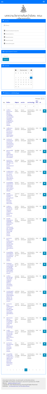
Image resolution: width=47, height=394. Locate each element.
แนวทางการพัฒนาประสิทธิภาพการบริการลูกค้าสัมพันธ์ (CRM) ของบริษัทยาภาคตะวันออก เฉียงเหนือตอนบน (9, 244)
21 (28, 82)
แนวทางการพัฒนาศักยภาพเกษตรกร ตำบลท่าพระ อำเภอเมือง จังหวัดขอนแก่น (9, 347)
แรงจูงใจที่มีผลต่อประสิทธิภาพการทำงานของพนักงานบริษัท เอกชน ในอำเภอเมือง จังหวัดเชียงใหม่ (10, 187)
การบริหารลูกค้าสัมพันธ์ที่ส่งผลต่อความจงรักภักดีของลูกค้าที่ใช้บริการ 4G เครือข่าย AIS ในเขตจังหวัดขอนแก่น (10, 296)
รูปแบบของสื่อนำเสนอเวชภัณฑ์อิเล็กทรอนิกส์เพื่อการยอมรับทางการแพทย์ (9, 154)
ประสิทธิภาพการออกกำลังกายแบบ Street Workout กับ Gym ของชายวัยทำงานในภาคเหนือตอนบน (9, 176)
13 (26, 80)
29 (31, 84)
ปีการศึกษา (37, 101)
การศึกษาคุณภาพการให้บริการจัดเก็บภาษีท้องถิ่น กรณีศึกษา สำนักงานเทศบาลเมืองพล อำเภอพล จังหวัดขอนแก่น (9, 282)
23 (15, 84)
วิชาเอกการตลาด (8, 37)
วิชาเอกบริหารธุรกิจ (9, 43)
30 (15, 86)
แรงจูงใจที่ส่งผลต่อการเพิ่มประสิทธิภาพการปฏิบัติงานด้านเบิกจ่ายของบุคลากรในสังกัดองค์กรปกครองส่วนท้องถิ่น (9, 359)
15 (31, 80)
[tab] (23, 93)
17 (18, 82)
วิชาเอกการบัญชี (8, 40)
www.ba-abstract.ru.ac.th (14, 383)
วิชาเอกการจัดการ (9, 34)
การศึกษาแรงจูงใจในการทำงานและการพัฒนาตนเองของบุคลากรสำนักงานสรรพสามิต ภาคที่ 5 (9, 132)
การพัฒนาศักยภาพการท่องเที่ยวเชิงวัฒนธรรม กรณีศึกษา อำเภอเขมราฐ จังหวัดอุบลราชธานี (9, 211)
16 (15, 82)
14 (28, 80)
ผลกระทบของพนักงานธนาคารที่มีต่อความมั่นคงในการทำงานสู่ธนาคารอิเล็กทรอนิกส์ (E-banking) (9, 322)
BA (2, 2)
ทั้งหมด (6, 25)
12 (23, 80)
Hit (40, 102)
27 (26, 84)
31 (18, 86)
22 (31, 82)
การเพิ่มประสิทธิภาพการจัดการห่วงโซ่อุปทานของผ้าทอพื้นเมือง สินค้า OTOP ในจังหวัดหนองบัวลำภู (9, 335)
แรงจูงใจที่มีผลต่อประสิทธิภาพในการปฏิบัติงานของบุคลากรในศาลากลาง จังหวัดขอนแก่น (10, 256)
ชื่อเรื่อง (8, 102)
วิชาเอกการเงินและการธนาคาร (11, 31)
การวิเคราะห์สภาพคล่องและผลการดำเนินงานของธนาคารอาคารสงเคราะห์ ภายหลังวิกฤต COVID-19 (10, 143)
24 (18, 84)
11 (21, 80)
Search (6, 59)
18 (21, 82)
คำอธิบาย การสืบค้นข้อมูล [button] (11, 93)
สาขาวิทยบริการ (30, 102)
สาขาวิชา (23, 102)
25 (21, 84)
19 (23, 82)
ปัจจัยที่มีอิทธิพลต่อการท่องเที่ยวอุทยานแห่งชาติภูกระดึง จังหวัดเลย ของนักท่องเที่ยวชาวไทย (9, 198)
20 (26, 82)
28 (28, 84)
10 (18, 80)
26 (23, 84)
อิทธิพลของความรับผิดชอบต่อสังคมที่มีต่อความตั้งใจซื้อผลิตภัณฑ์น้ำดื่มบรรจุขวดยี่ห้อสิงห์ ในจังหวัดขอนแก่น (10, 268)
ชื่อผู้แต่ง (17, 102)
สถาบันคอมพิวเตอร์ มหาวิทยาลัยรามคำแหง (19, 386)
